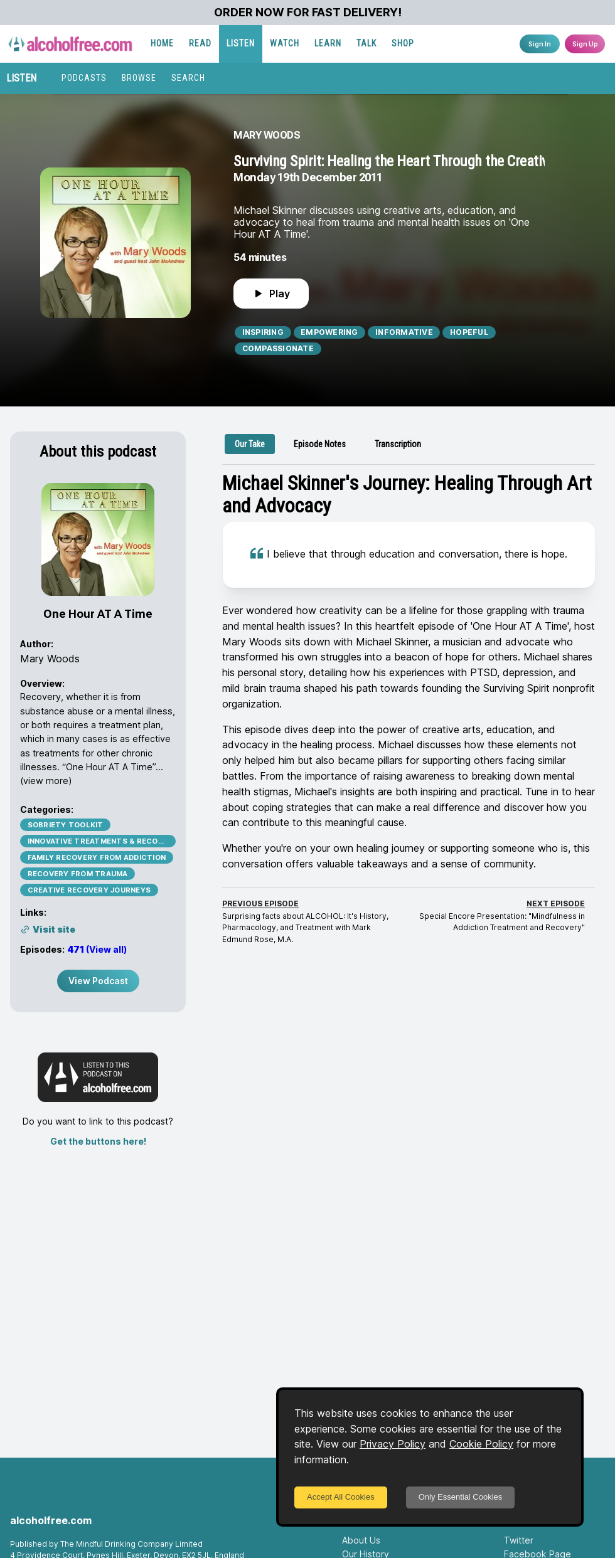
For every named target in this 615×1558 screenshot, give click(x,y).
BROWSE (139, 78)
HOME (162, 43)
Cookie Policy (481, 1444)
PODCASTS (84, 78)
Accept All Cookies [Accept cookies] (341, 1497)
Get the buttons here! (98, 1141)
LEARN (327, 43)
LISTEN (241, 43)
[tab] (250, 444)
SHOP (403, 43)
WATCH (284, 43)
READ (200, 43)
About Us (361, 1540)
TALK (366, 43)
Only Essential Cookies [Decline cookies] (461, 1497)
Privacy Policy (392, 1444)
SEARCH (188, 78)
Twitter (518, 1540)
